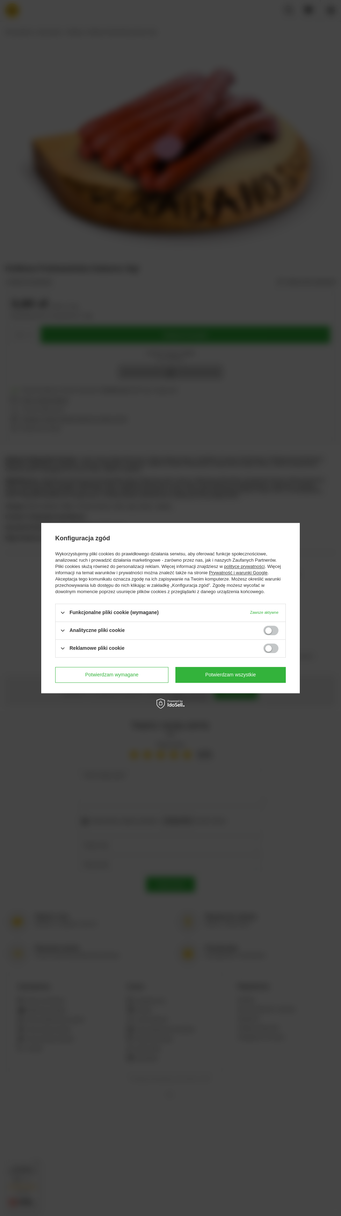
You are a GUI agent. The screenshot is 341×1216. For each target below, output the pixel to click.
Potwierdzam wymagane (112, 674)
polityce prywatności (244, 566)
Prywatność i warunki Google (238, 572)
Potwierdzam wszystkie (230, 674)
